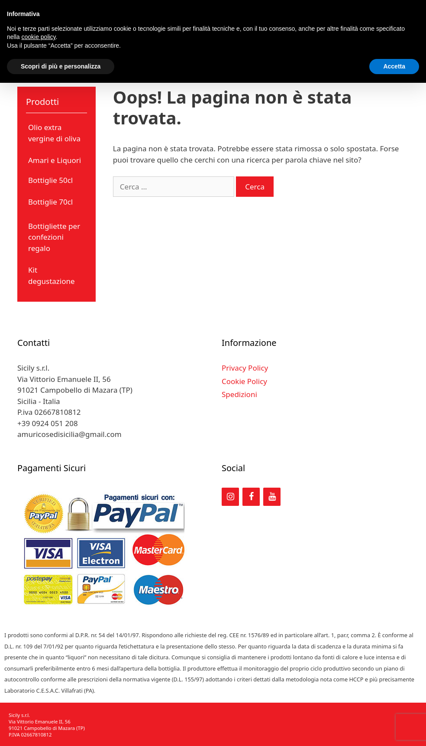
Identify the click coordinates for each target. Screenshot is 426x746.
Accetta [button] (394, 66)
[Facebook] (251, 497)
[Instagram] (230, 497)
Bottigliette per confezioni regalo (54, 237)
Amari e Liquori (54, 160)
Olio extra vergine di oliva (54, 132)
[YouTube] (272, 497)
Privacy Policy (245, 368)
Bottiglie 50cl (50, 180)
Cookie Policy (244, 381)
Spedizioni (239, 394)
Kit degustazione (51, 275)
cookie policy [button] (38, 36)
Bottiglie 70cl (50, 202)
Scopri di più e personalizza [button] (60, 66)
